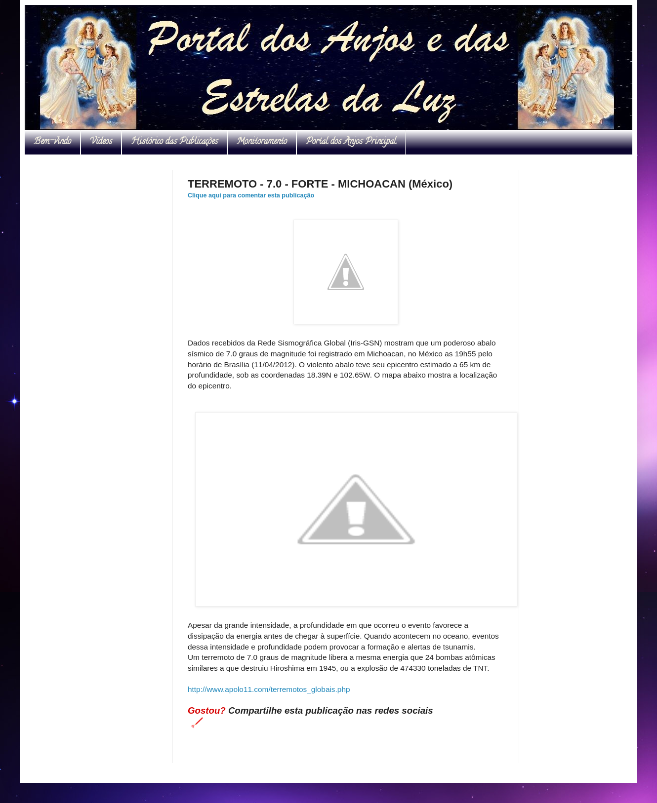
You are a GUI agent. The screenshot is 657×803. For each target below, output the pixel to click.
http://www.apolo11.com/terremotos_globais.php (269, 689)
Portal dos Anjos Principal (351, 142)
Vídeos (101, 142)
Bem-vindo (52, 142)
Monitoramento (262, 142)
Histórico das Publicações (174, 142)
